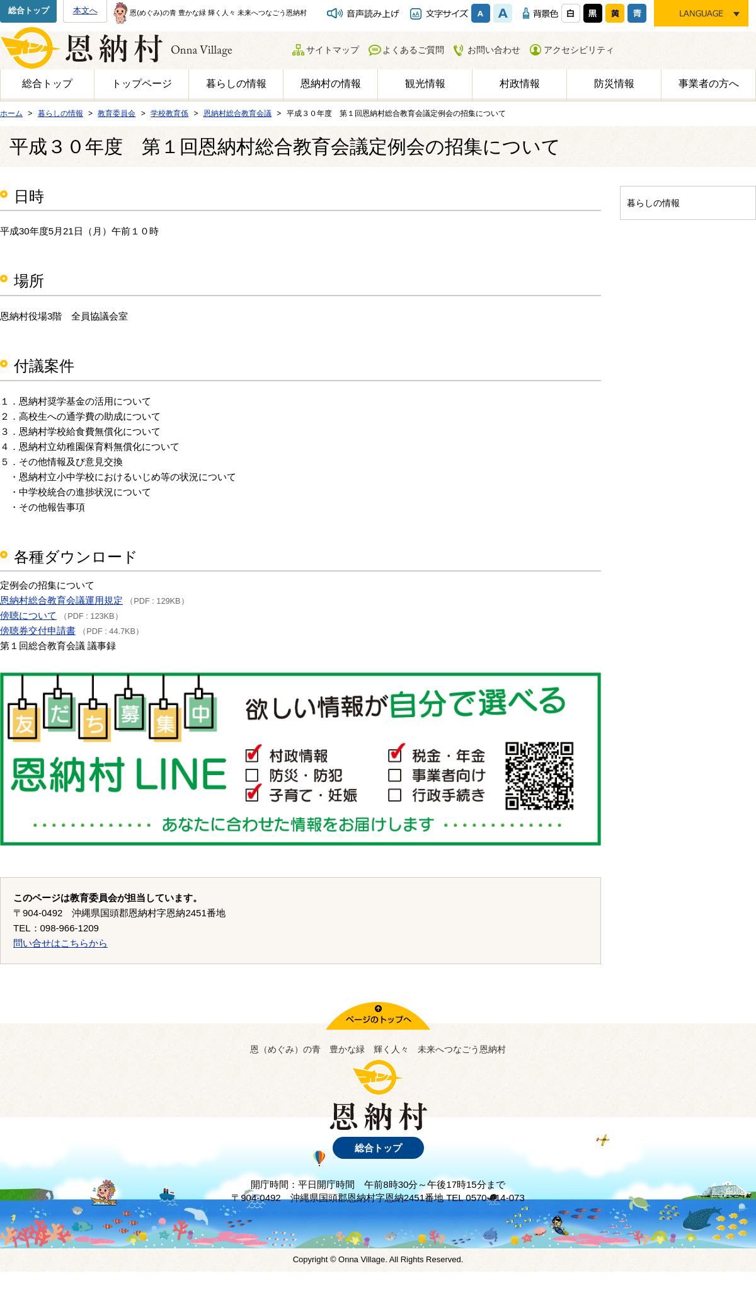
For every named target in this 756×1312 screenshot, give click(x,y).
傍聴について (28, 615)
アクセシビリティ (579, 50)
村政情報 (520, 83)
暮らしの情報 (236, 83)
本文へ (85, 10)
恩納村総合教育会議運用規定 (61, 600)
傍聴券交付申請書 (38, 630)
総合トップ (28, 10)
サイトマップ (332, 50)
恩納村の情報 (331, 83)
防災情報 (614, 83)
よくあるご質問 (413, 50)
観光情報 (425, 83)
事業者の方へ (709, 83)
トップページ (142, 83)
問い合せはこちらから (60, 943)
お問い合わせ (493, 50)
